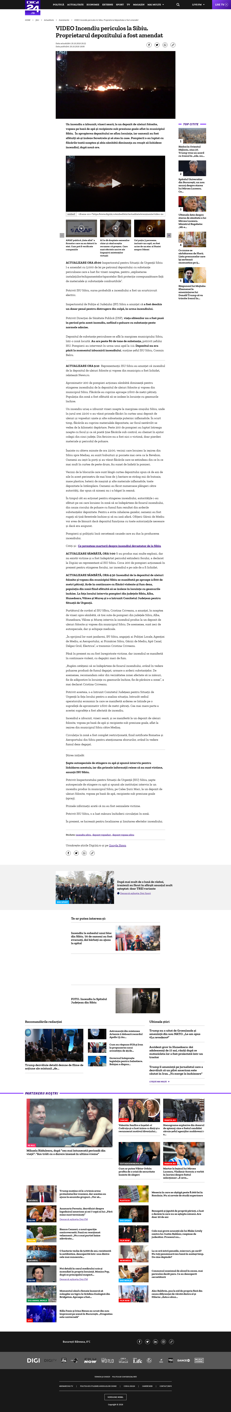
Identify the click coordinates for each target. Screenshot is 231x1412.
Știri (37, 20)
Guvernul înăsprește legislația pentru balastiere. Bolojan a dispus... (126, 1061)
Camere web (147, 1386)
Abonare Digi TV (66, 1386)
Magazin (138, 4)
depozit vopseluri (101, 834)
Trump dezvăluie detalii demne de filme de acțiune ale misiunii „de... (54, 1066)
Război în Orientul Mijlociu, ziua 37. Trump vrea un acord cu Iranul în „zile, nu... (192, 151)
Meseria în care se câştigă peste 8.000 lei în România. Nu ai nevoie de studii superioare (177, 1194)
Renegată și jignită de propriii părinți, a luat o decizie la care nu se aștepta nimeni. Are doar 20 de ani (178, 1214)
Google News (117, 845)
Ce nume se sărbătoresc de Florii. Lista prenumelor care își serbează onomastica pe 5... (192, 256)
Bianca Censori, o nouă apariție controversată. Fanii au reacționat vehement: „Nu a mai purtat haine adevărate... (80, 1234)
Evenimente (64, 20)
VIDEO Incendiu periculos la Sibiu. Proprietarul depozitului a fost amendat (106, 20)
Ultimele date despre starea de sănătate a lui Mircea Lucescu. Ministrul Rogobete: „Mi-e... (192, 221)
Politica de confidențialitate (124, 1377)
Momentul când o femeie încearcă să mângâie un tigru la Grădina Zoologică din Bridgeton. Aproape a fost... (85, 1294)
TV (128, 4)
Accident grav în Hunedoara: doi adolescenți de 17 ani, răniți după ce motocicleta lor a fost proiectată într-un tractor (176, 1052)
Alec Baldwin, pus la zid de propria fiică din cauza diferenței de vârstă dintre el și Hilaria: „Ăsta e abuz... (177, 1294)
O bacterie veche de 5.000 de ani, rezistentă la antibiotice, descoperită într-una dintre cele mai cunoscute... (85, 1254)
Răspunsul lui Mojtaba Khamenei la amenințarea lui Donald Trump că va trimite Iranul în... (192, 292)
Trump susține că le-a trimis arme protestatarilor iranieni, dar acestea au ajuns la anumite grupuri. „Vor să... (83, 1194)
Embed (71, 214)
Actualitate (75, 4)
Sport (120, 4)
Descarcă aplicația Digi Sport (135, 893)
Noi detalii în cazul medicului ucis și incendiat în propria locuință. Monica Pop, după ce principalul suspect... (85, 1271)
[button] (115, 183)
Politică (58, 4)
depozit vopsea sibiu (123, 834)
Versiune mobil (115, 1397)
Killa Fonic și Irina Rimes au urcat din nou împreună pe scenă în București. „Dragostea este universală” (86, 1314)
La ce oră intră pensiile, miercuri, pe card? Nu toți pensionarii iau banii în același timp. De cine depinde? (178, 1254)
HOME (28, 20)
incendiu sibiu (83, 834)
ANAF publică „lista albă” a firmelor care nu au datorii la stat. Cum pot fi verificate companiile (81, 245)
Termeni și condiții (102, 1377)
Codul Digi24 (129, 1386)
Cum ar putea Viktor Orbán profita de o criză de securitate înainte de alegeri (137, 1171)
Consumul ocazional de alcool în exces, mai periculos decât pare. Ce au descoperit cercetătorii (177, 1274)
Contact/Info (166, 1386)
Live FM (197, 4)
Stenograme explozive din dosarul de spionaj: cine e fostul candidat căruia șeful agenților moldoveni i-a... (183, 1129)
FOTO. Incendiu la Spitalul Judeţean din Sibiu (89, 1000)
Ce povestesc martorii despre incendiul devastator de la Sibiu (119, 546)
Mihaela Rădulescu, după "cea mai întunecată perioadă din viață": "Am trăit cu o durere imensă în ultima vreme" (66, 1152)
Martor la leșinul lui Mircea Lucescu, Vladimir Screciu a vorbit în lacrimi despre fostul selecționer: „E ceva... (183, 1173)
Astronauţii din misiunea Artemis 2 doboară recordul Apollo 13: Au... (126, 1034)
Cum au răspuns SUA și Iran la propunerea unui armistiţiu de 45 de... (126, 1047)
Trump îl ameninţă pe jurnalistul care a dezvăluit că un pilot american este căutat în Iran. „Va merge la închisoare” (176, 1070)
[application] (115, 184)
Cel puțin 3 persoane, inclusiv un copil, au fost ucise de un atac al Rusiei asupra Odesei (147, 245)
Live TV (219, 4)
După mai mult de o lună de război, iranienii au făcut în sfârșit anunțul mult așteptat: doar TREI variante (145, 885)
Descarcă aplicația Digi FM (74, 1219)
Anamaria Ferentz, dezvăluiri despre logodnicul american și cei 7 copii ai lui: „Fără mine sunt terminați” (86, 1211)
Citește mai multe (158, 1081)
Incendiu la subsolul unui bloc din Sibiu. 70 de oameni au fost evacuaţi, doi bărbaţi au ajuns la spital (91, 938)
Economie (93, 4)
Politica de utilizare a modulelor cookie (98, 1386)
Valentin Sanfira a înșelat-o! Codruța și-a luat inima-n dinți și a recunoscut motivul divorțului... (139, 1128)
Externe (107, 4)
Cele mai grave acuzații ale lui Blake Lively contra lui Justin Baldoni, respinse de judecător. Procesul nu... (177, 1234)
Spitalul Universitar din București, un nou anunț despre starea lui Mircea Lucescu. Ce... (192, 185)
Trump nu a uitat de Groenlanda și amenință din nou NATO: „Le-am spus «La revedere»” (174, 1034)
